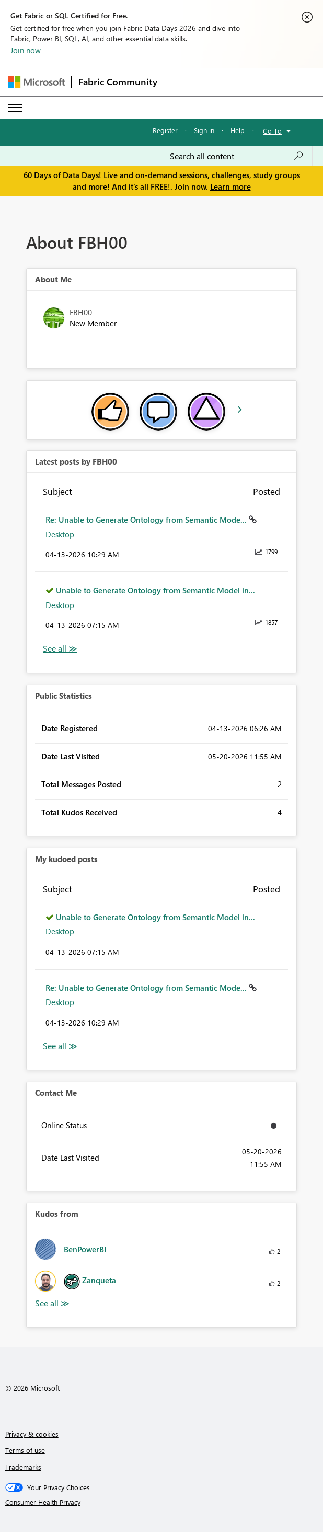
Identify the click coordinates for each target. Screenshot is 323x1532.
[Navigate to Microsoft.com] (36, 82)
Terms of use (25, 1450)
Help (237, 130)
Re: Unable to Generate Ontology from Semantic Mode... (147, 519)
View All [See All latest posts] (60, 649)
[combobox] (237, 156)
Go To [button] (272, 130)
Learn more (230, 186)
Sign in (204, 130)
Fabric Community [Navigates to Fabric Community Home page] (117, 81)
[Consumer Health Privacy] (161, 1502)
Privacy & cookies (32, 1433)
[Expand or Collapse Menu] (15, 108)
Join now (25, 50)
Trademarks (23, 1466)
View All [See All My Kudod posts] (60, 1046)
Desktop (59, 534)
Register (165, 130)
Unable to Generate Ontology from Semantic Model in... (155, 590)
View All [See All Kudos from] (52, 1303)
